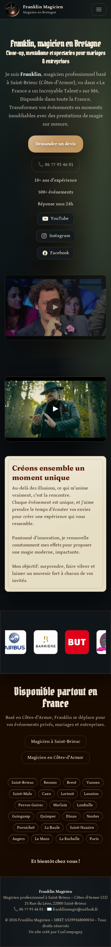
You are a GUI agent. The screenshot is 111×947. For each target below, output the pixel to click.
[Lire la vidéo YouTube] (55, 310)
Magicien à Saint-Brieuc (55, 741)
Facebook (55, 253)
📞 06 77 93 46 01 (55, 164)
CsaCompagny (70, 932)
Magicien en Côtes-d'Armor (55, 757)
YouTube (55, 219)
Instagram (55, 236)
